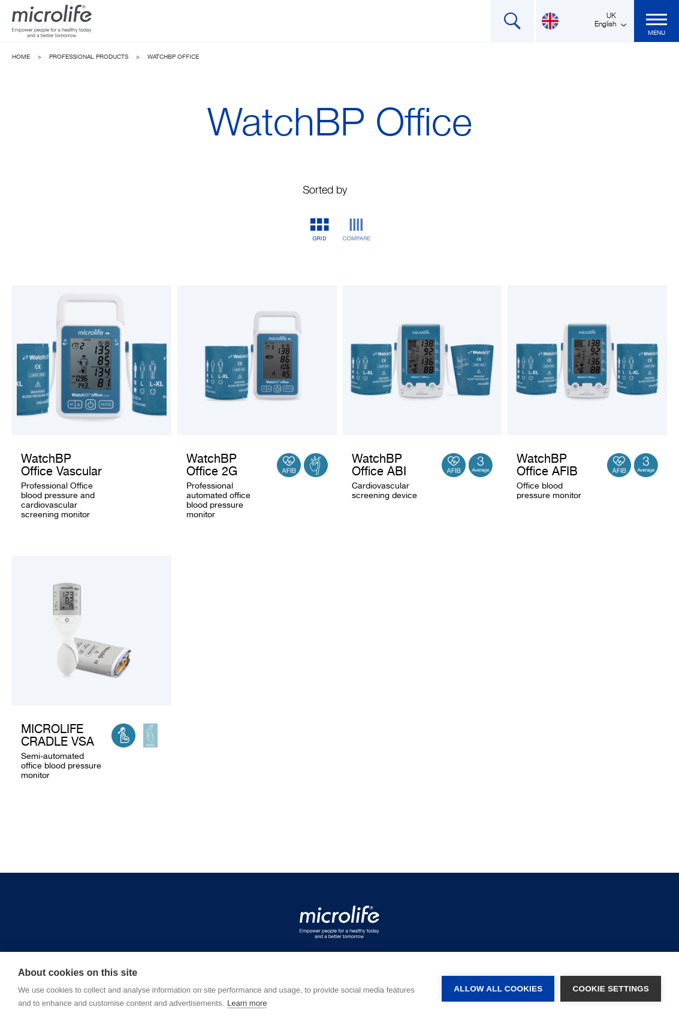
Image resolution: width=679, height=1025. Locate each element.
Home (21, 57)
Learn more (247, 1003)
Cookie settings (610, 988)
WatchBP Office (173, 57)
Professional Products (88, 57)
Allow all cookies (498, 988)
